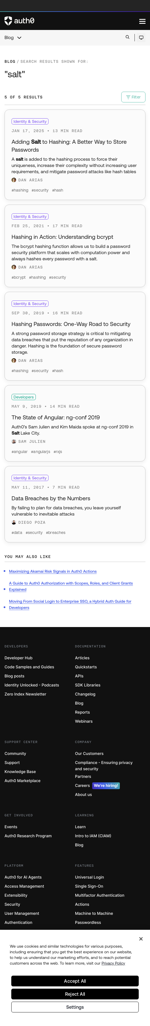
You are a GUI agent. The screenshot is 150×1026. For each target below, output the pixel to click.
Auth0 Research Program (28, 836)
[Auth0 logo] (72, 21)
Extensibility (16, 895)
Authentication (18, 922)
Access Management (24, 886)
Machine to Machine (94, 913)
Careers (97, 785)
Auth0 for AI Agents (23, 877)
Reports (82, 712)
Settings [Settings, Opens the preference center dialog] (75, 1007)
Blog (9, 37)
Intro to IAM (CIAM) (93, 836)
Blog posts (15, 676)
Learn (80, 827)
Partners (83, 776)
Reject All (75, 994)
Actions (82, 904)
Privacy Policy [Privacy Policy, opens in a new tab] (113, 963)
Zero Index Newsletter (25, 694)
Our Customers (89, 753)
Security (12, 904)
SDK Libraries (87, 685)
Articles (82, 658)
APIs (79, 676)
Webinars (84, 721)
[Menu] (142, 21)
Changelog (85, 694)
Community (15, 753)
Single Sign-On (89, 886)
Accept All (75, 981)
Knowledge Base (20, 771)
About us (83, 794)
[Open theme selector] (141, 37)
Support (12, 762)
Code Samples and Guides (29, 667)
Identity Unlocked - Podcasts (32, 685)
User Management (22, 913)
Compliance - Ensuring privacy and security (104, 765)
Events (11, 827)
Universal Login (89, 877)
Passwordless (88, 922)
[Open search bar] (127, 37)
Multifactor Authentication (99, 895)
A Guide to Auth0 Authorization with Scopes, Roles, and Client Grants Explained (71, 586)
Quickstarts (86, 667)
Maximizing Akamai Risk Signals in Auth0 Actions (53, 571)
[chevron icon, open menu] (19, 37)
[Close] (141, 939)
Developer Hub (18, 658)
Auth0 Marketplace (23, 780)
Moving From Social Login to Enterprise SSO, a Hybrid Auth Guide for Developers (70, 604)
